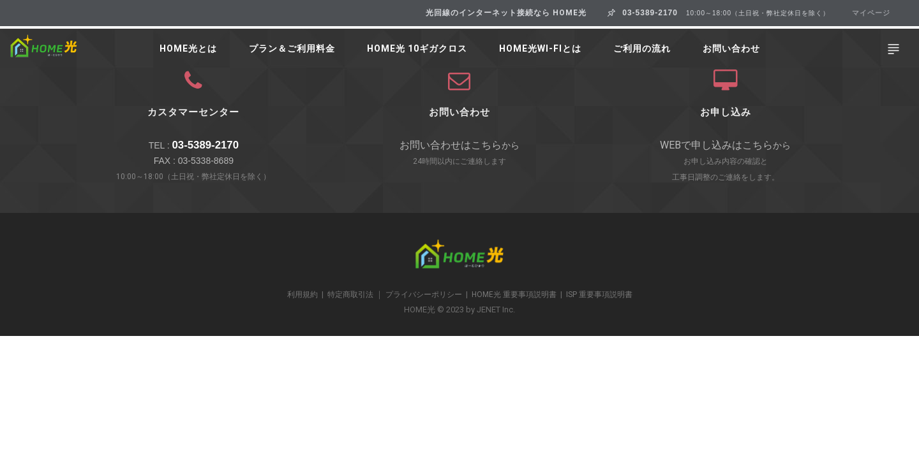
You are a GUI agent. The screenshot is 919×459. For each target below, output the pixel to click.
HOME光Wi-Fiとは (540, 48)
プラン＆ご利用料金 (292, 48)
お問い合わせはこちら (451, 145)
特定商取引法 (350, 294)
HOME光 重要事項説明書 (514, 294)
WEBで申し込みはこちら (716, 145)
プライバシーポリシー (423, 294)
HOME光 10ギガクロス (417, 48)
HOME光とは (188, 48)
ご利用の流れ (642, 48)
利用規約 (302, 294)
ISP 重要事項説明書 (599, 294)
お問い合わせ (731, 48)
